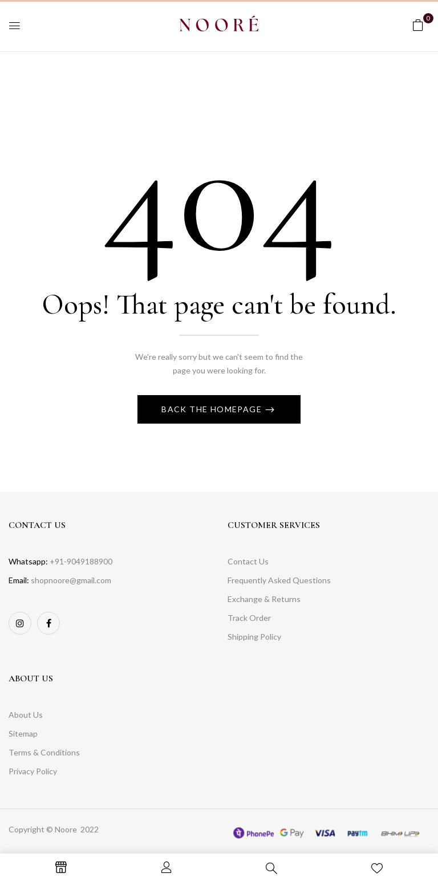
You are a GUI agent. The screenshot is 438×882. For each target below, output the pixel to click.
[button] (418, 25)
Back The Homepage (212, 409)
